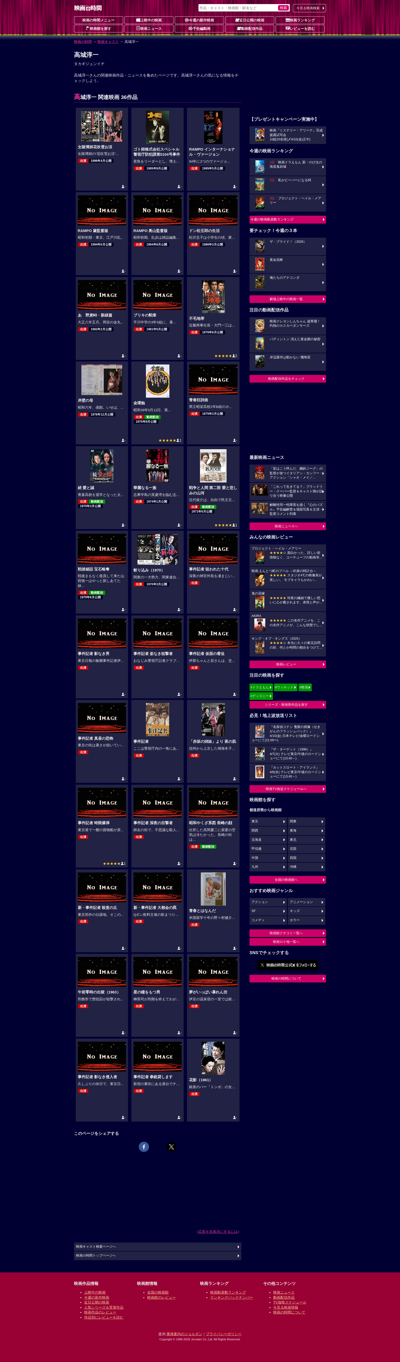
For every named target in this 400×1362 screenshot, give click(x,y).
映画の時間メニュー (98, 20)
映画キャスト (108, 42)
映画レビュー (286, 664)
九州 (255, 867)
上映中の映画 (149, 20)
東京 (255, 821)
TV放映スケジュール (289, 1302)
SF (254, 911)
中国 (255, 858)
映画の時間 (83, 42)
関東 (293, 821)
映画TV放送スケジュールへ (286, 789)
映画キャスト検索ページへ (96, 1246)
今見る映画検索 (308, 8)
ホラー (295, 920)
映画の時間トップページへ (96, 1255)
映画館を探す (98, 28)
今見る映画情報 (285, 1307)
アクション (260, 902)
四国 (293, 858)
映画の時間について (286, 978)
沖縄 (293, 867)
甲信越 (256, 848)
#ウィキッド (284, 687)
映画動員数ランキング (228, 1292)
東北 (293, 840)
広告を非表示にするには (218, 1232)
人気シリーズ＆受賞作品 (103, 1307)
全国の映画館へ (286, 880)
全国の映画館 (158, 1292)
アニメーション (301, 902)
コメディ (258, 920)
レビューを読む (300, 28)
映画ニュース (149, 28)
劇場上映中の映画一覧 (286, 299)
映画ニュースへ (286, 526)
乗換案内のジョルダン (184, 1334)
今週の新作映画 (199, 20)
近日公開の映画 (249, 20)
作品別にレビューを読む (103, 1317)
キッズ (295, 911)
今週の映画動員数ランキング (272, 219)
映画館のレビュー (161, 1297)
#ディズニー (260, 696)
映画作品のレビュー (100, 1312)
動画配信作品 (249, 28)
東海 (293, 830)
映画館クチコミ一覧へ (286, 933)
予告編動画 (199, 28)
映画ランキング (300, 20)
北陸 (293, 848)
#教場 (303, 687)
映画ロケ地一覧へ (286, 942)
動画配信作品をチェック (286, 379)
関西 (255, 830)
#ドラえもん (260, 687)
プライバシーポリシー (224, 1334)
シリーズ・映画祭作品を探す (286, 705)
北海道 (256, 840)
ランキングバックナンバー (231, 1297)
